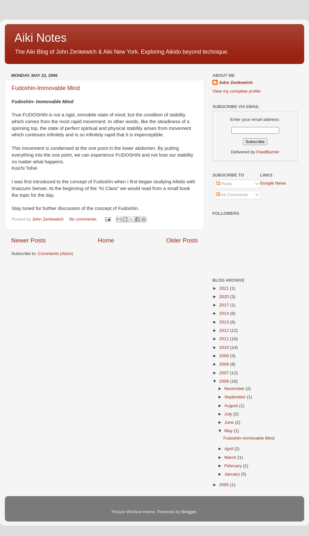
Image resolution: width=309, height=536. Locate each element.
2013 (224, 322)
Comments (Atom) (55, 253)
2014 (224, 313)
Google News (273, 183)
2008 (224, 364)
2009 (224, 355)
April (229, 448)
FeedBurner (267, 152)
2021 (224, 288)
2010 (224, 347)
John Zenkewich (236, 82)
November (235, 388)
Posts (224, 183)
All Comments (232, 194)
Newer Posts (28, 240)
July (228, 414)
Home (106, 240)
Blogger (189, 511)
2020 (224, 296)
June (229, 422)
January (232, 474)
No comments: (83, 219)
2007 (224, 372)
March (231, 457)
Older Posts (182, 240)
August (231, 405)
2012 (224, 330)
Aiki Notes (40, 37)
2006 (224, 381)
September (235, 397)
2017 (224, 305)
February (233, 465)
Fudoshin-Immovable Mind (46, 88)
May (229, 430)
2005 (224, 484)
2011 (224, 338)
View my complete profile (236, 91)
